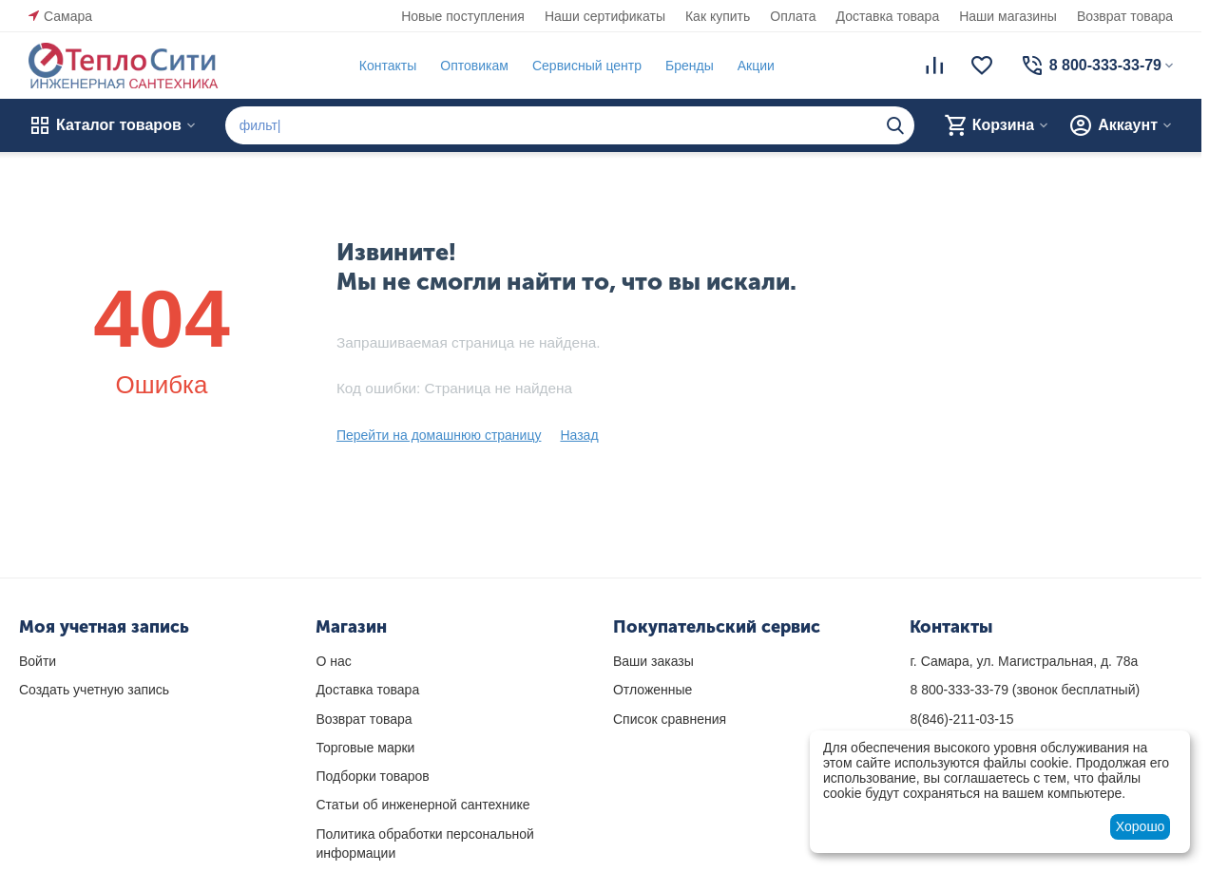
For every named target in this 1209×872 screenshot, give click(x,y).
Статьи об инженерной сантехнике (422, 804)
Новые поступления (463, 16)
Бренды (689, 65)
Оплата (793, 16)
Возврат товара (1125, 16)
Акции (756, 65)
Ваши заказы (653, 661)
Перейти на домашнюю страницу (439, 435)
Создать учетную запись (94, 689)
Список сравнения (669, 719)
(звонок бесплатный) (1025, 689)
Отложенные (652, 689)
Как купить (717, 16)
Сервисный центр (587, 65)
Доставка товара (888, 16)
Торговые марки (365, 747)
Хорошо (1140, 826)
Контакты (387, 65)
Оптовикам (474, 65)
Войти (37, 661)
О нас (333, 661)
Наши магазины (1008, 16)
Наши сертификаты (605, 16)
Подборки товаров (372, 776)
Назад (579, 435)
